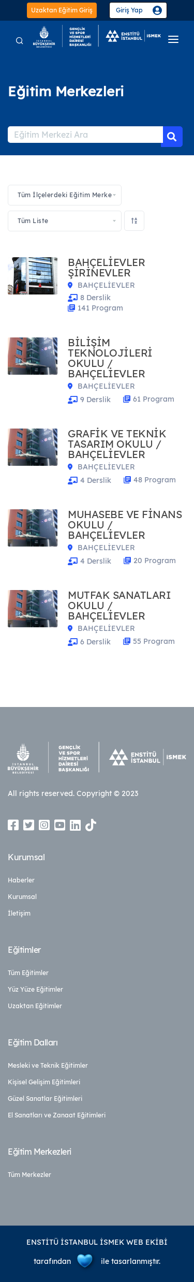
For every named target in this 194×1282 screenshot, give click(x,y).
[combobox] (65, 195)
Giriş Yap (129, 10)
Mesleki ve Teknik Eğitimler (48, 1065)
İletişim (19, 913)
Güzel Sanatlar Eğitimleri (45, 1098)
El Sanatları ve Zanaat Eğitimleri (57, 1115)
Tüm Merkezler (29, 1174)
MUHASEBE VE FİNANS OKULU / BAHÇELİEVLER (125, 524)
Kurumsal (22, 897)
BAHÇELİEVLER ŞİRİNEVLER (106, 267)
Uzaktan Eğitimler (35, 1006)
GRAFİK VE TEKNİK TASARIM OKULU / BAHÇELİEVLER (117, 444)
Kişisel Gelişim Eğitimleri (44, 1082)
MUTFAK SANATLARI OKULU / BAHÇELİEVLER (119, 605)
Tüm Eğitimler (28, 973)
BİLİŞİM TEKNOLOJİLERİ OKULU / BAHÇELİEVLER (110, 358)
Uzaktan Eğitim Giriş (62, 10)
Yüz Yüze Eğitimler (35, 989)
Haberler (21, 880)
